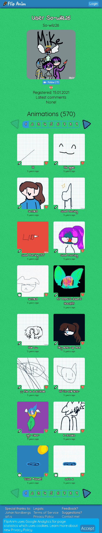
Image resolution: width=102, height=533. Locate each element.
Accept (87, 528)
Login (93, 4)
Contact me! (70, 517)
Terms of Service (46, 513)
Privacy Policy (21, 530)
